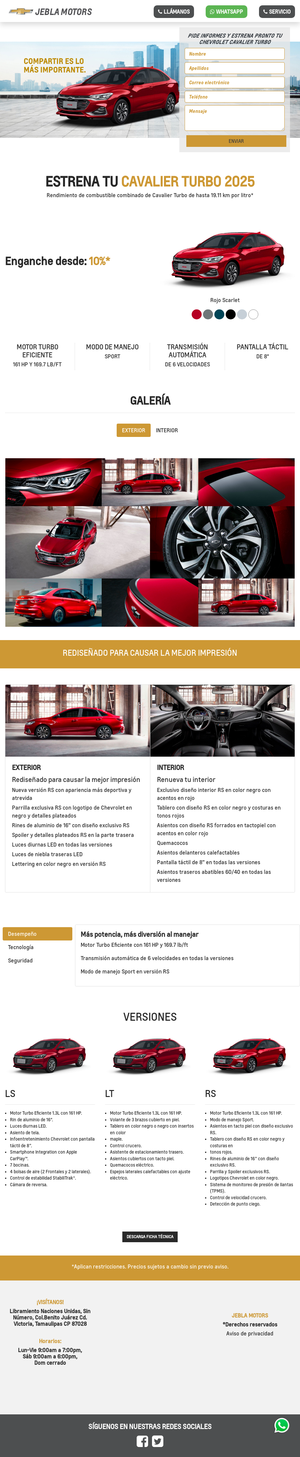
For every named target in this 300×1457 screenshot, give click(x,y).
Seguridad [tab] (20, 960)
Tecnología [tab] (21, 947)
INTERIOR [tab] (167, 430)
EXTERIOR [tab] (133, 430)
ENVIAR (236, 141)
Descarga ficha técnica (150, 1236)
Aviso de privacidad (249, 1333)
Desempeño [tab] (22, 933)
